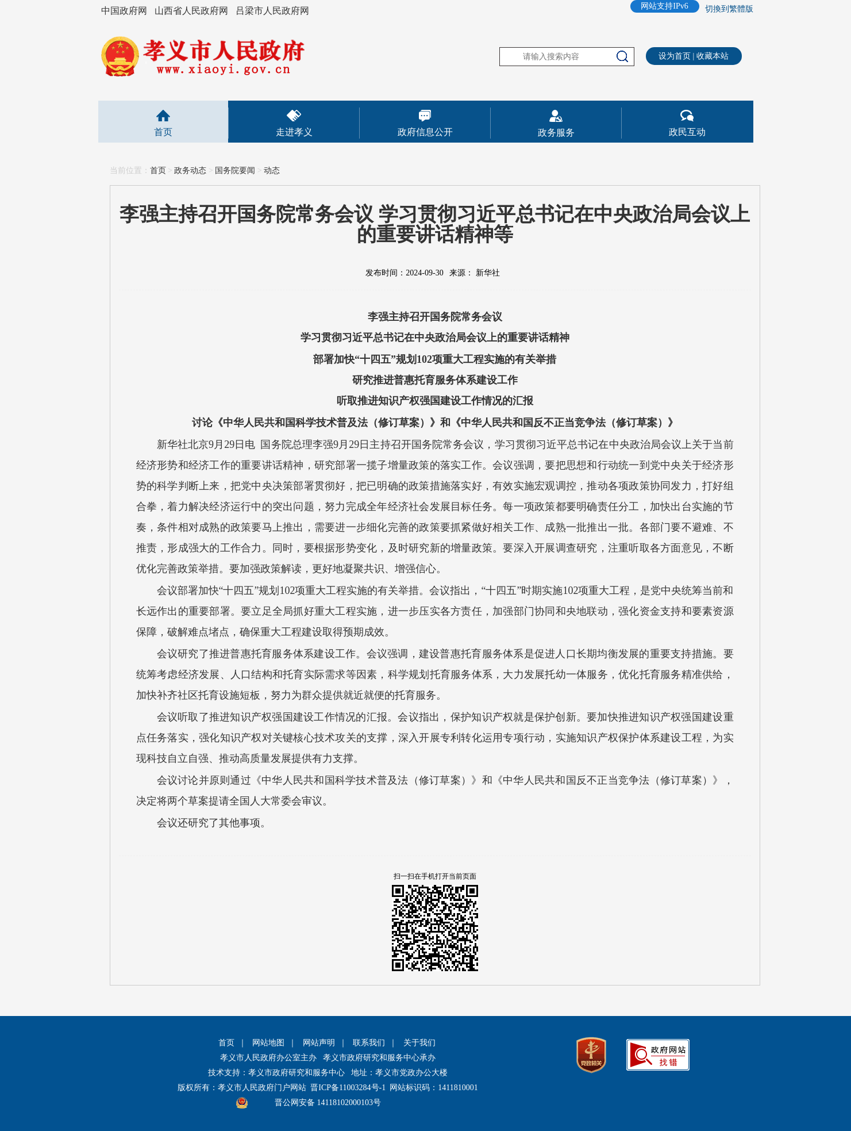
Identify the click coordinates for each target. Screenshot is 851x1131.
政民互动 (687, 132)
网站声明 (319, 1042)
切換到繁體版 (729, 9)
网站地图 (268, 1042)
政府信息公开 (425, 132)
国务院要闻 (235, 170)
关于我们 (419, 1042)
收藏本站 (712, 56)
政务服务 (556, 132)
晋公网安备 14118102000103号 (328, 1102)
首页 (163, 132)
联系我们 (369, 1042)
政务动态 (190, 170)
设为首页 (675, 56)
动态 (272, 170)
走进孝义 (294, 132)
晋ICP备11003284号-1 (348, 1087)
